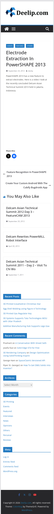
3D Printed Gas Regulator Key (17, 313)
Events (10, 46)
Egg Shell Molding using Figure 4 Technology (24, 308)
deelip (30, 71)
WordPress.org (10, 471)
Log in (6, 457)
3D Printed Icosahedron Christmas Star (22, 303)
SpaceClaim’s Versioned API (32, 360)
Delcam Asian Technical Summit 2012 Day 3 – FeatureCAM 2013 (22, 211)
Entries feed (9, 461)
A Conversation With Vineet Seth (31, 343)
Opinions (7, 425)
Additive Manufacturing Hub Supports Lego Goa (26, 326)
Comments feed (10, 466)
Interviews (8, 416)
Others (30, 46)
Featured (19, 46)
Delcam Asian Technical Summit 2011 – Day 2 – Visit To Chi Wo (26, 265)
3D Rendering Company (14, 352)
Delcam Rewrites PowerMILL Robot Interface (25, 238)
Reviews (7, 440)
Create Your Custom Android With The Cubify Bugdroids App (28, 185)
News (5, 420)
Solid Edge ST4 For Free (28, 347)
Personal (7, 435)
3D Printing (8, 401)
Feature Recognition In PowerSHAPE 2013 (24, 174)
